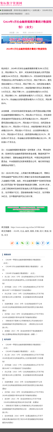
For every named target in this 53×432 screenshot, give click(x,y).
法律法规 (36, 10)
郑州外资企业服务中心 (22, 10)
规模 (32, 231)
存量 (37, 231)
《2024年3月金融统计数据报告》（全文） (20, 273)
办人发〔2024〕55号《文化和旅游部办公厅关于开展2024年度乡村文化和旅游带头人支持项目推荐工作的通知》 (23, 280)
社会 (22, 231)
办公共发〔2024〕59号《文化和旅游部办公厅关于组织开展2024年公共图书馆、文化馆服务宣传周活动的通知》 (23, 297)
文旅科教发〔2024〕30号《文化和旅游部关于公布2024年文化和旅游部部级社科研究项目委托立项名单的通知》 (22, 307)
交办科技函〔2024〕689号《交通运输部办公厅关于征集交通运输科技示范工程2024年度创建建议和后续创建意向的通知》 (22, 419)
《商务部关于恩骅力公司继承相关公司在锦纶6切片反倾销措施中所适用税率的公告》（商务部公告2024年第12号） (22, 324)
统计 (42, 231)
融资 (27, 231)
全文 (6, 235)
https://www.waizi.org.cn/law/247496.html (27, 227)
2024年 (16, 231)
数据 (47, 231)
